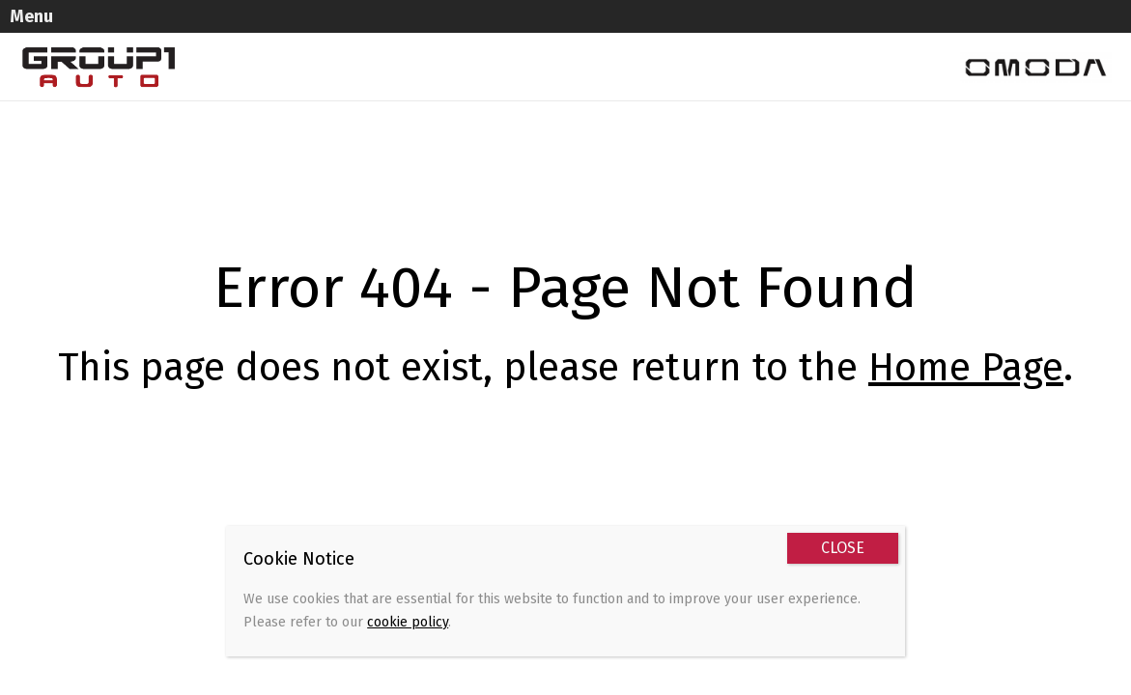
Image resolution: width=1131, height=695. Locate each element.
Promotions (568, 34)
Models (220, 34)
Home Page (965, 335)
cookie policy (407, 622)
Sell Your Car (450, 34)
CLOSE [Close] (842, 548)
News (739, 34)
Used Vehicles (327, 34)
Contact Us (232, 74)
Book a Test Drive (851, 34)
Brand (664, 34)
